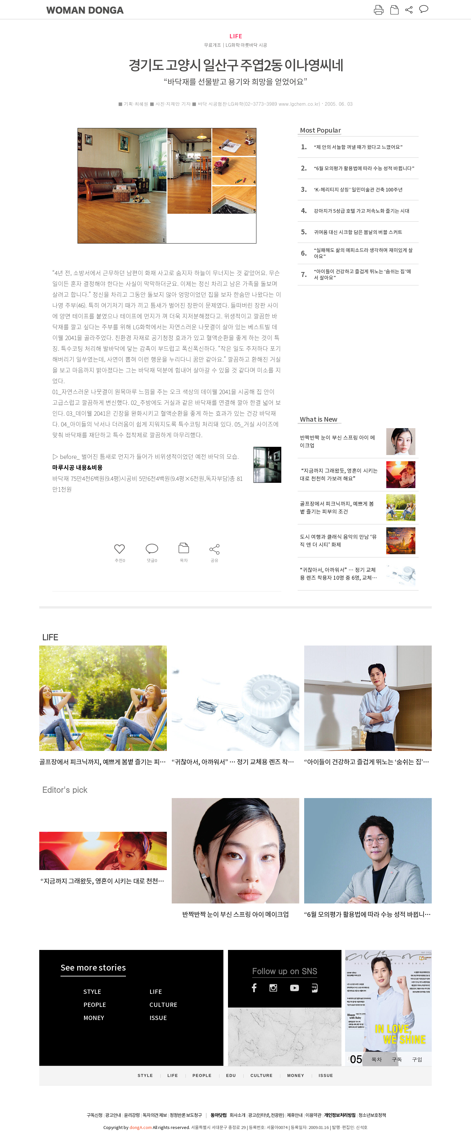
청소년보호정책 (372, 1115)
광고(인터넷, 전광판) (266, 1115)
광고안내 (113, 1115)
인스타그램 (273, 988)
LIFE (235, 36)
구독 (397, 1059)
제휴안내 (295, 1115)
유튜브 (294, 988)
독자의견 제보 (155, 1115)
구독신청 (94, 1115)
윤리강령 (132, 1115)
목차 (376, 1059)
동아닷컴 (218, 1115)
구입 (417, 1059)
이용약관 (313, 1115)
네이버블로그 (315, 988)
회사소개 (237, 1115)
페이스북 (254, 988)
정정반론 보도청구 (186, 1115)
